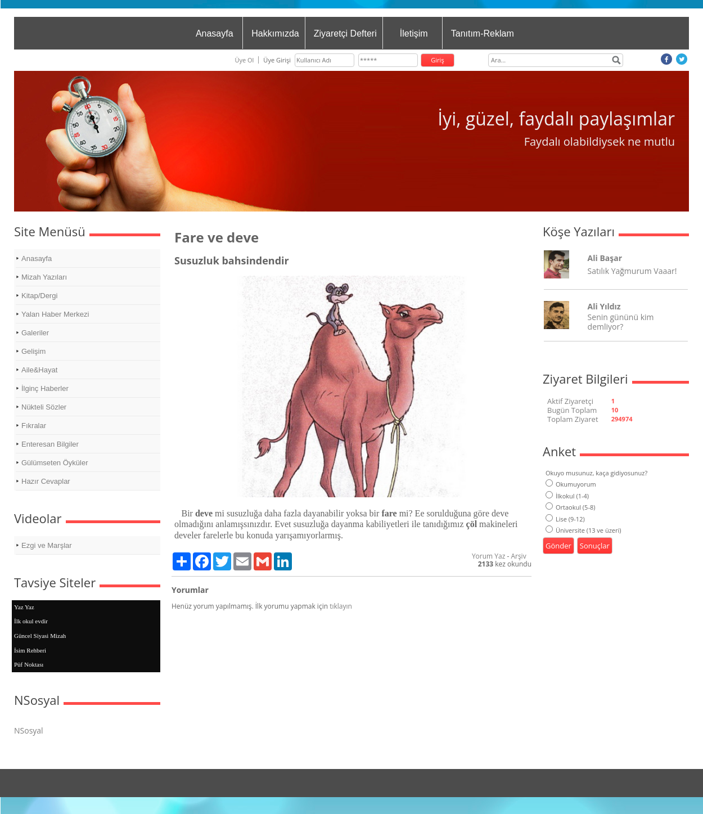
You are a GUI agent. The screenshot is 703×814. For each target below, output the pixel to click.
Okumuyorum (571, 484)
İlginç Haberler (45, 388)
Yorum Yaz (488, 556)
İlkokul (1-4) (567, 496)
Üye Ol (244, 60)
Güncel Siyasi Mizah (40, 635)
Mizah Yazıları (44, 277)
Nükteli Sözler (43, 407)
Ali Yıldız (604, 306)
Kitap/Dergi (39, 295)
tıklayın (341, 606)
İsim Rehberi (30, 650)
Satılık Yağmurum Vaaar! (632, 271)
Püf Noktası (28, 664)
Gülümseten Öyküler (54, 462)
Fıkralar (33, 425)
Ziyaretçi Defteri (345, 33)
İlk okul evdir (31, 621)
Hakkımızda (275, 33)
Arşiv (518, 556)
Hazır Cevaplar (45, 481)
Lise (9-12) (565, 519)
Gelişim (33, 351)
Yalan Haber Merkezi (55, 314)
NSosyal (28, 730)
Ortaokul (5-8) (570, 507)
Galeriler (35, 333)
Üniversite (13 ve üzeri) (583, 530)
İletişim (414, 33)
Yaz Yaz (24, 607)
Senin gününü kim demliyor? (621, 322)
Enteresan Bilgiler (50, 444)
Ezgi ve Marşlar (46, 545)
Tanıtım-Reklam (482, 33)
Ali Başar (605, 258)
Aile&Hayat (39, 370)
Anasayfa (214, 33)
